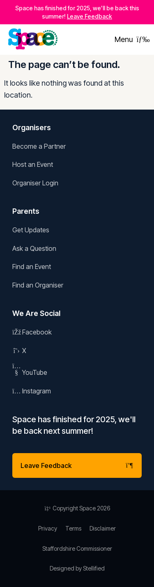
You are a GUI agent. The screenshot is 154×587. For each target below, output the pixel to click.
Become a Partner (39, 146)
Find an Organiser (37, 285)
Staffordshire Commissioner (77, 548)
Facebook (32, 332)
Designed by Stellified (77, 568)
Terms (73, 528)
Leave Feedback (89, 16)
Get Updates (30, 230)
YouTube (29, 372)
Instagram (31, 391)
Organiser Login (35, 183)
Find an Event (31, 266)
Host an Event (32, 164)
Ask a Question (34, 248)
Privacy (47, 528)
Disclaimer (103, 528)
